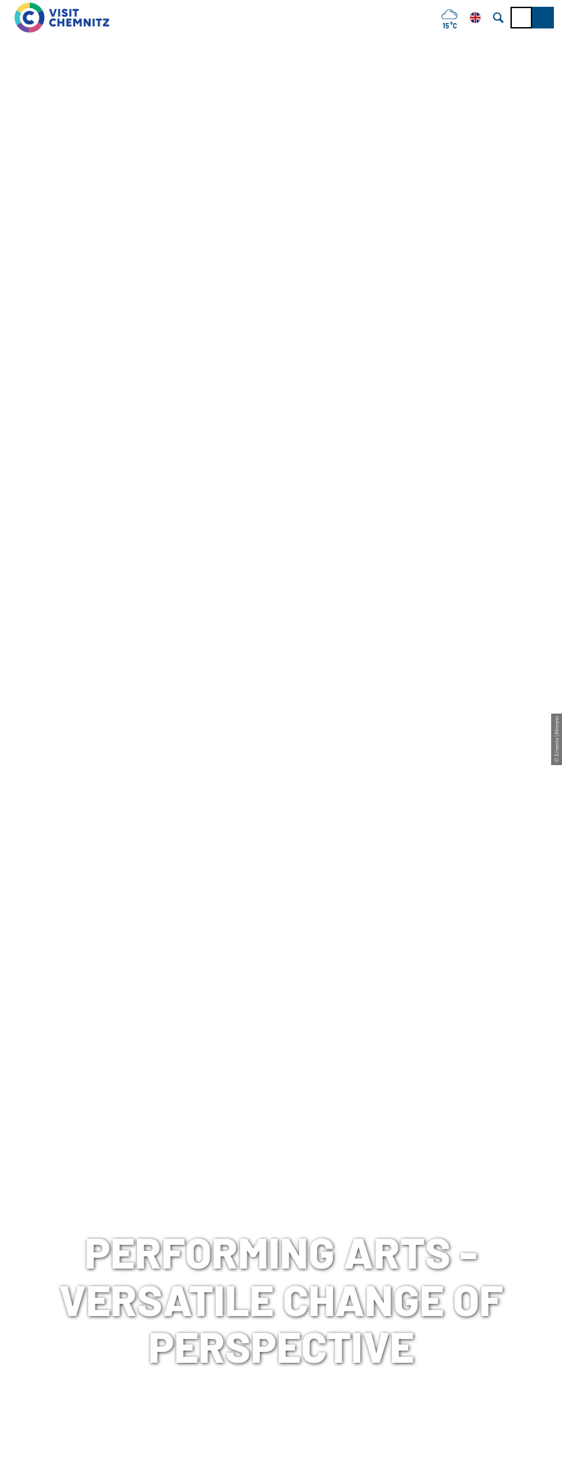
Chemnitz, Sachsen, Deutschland (115, 770)
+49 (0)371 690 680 (93, 1265)
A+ (300, 1453)
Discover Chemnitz (106, 508)
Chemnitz (30, 508)
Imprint (404, 1205)
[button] (543, 17)
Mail (21, 1285)
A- (262, 1453)
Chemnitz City (232, 1225)
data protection (424, 1225)
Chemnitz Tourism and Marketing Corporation (278, 1256)
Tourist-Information (59, 1205)
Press (400, 1245)
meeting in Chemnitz (248, 1205)
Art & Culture (187, 508)
